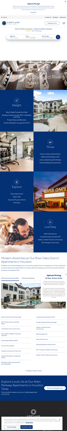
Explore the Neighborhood (55, 361)
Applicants (63, 17)
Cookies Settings (11, 427)
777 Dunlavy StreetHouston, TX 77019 (7, 403)
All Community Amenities (10, 251)
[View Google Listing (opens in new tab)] (33, 31)
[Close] (60, 419)
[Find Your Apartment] (58, 37)
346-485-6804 (6, 399)
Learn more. (33, 12)
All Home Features (28, 251)
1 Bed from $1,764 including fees (24, 29)
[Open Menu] (63, 23)
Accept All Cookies (26, 427)
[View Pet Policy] (16, 409)
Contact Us (48, 17)
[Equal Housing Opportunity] (2, 409)
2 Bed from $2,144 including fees (43, 29)
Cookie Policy (29, 422)
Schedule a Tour (52, 23)
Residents (55, 17)
